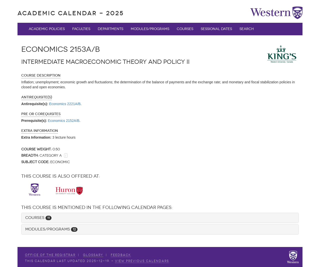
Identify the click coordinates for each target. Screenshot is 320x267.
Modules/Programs (150, 29)
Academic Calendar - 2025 (71, 13)
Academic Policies (47, 29)
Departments (110, 29)
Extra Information (39, 131)
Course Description (40, 75)
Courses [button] (38, 217)
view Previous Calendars (142, 261)
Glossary (93, 255)
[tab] (160, 218)
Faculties (81, 29)
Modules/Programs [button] (51, 229)
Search (247, 29)
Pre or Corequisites (40, 114)
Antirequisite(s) (36, 97)
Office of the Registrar (50, 255)
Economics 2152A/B (64, 121)
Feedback (121, 255)
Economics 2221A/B (64, 104)
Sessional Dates (216, 29)
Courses (185, 29)
